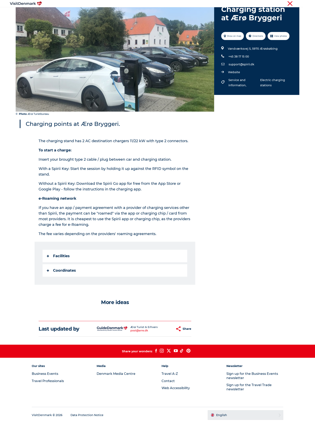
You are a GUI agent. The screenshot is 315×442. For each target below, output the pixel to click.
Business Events (265, 3)
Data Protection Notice (88, 434)
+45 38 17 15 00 (238, 75)
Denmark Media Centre (116, 393)
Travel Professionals (240, 3)
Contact (294, 3)
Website (234, 91)
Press (282, 3)
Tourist (221, 3)
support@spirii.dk (241, 83)
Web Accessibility (176, 407)
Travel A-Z (170, 393)
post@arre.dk (129, 349)
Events (223, 13)
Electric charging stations (272, 101)
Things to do (143, 13)
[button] (162, 348)
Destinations (118, 13)
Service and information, (237, 101)
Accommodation (173, 13)
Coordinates (61, 289)
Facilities (58, 275)
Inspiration (95, 13)
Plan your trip (202, 13)
